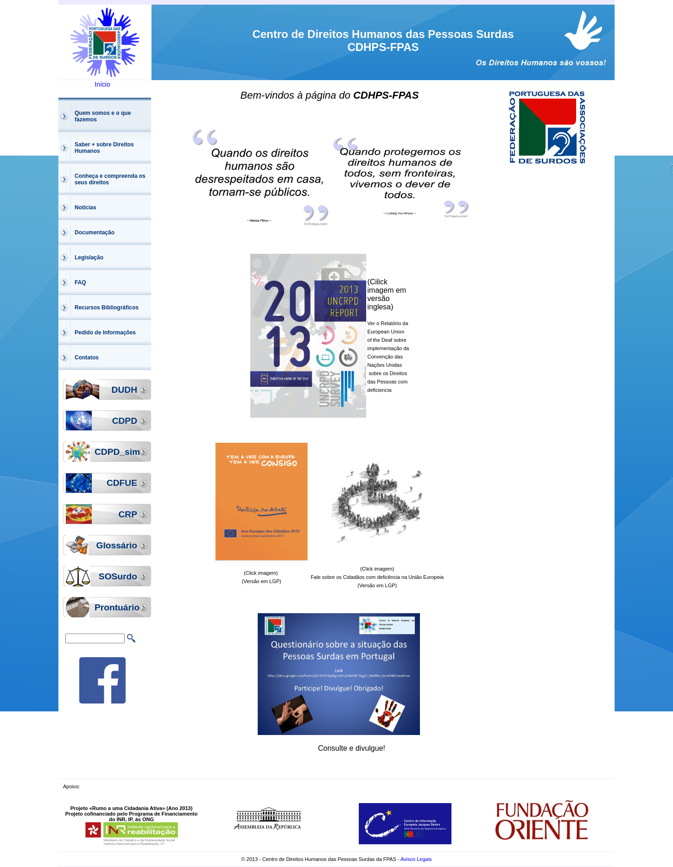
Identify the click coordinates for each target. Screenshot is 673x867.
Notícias (85, 207)
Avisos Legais (416, 859)
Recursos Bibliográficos (107, 307)
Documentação (94, 232)
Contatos (87, 357)
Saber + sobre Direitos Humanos (104, 147)
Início (102, 84)
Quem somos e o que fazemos (103, 116)
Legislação (89, 257)
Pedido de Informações (105, 332)
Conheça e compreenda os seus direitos (110, 179)
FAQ (80, 282)
